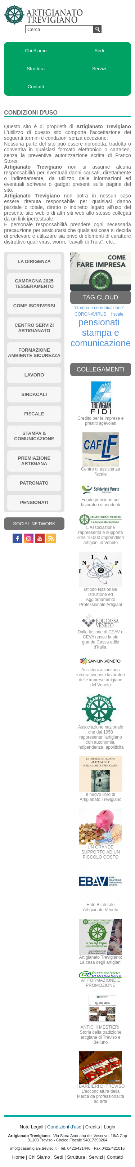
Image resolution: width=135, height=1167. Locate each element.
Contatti (36, 86)
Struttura (36, 68)
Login (109, 1127)
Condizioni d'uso (64, 1127)
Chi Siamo (35, 50)
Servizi (99, 68)
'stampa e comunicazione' (98, 307)
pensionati (99, 322)
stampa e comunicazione (101, 338)
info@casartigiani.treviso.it (33, 1148)
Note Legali (32, 1127)
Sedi (99, 50)
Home (18, 1157)
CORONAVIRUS (90, 314)
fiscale (117, 314)
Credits (92, 1127)
